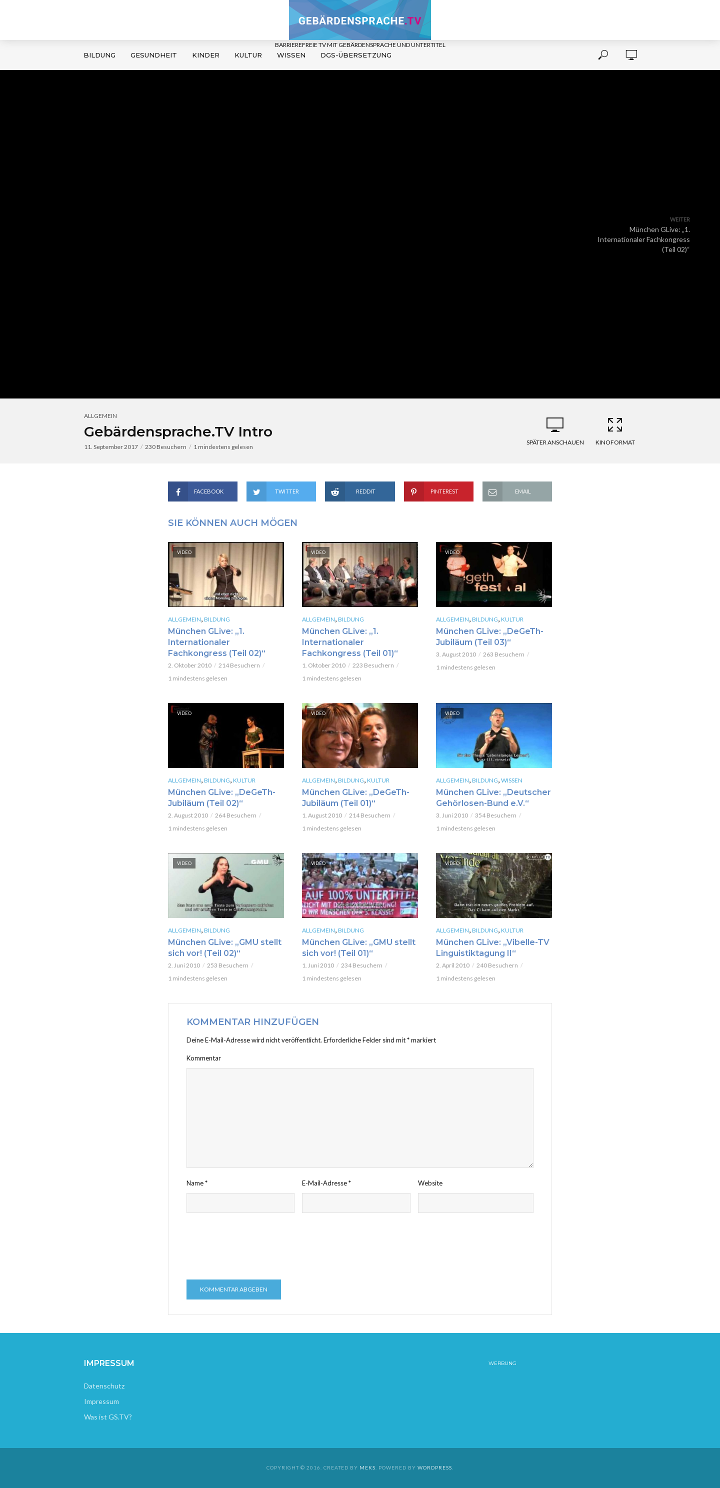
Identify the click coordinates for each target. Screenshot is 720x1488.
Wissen (291, 55)
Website (430, 1183)
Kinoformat (615, 431)
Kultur (248, 55)
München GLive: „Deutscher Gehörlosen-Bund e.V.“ (493, 798)
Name (197, 1183)
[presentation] (262, 1247)
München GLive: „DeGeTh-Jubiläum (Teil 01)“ (356, 798)
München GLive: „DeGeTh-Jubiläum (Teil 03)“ (490, 636)
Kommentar (203, 1058)
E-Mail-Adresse (326, 1183)
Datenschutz (104, 1386)
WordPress (435, 1467)
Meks (368, 1467)
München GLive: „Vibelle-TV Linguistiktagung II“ (493, 948)
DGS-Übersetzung (356, 55)
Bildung (100, 55)
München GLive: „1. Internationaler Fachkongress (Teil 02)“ (217, 642)
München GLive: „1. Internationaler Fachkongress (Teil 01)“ (350, 642)
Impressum (101, 1401)
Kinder (206, 55)
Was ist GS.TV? (108, 1416)
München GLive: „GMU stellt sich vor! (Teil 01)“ (359, 948)
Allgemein (100, 416)
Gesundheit (153, 55)
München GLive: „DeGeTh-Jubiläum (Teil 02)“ (222, 798)
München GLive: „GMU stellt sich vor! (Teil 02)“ (225, 948)
